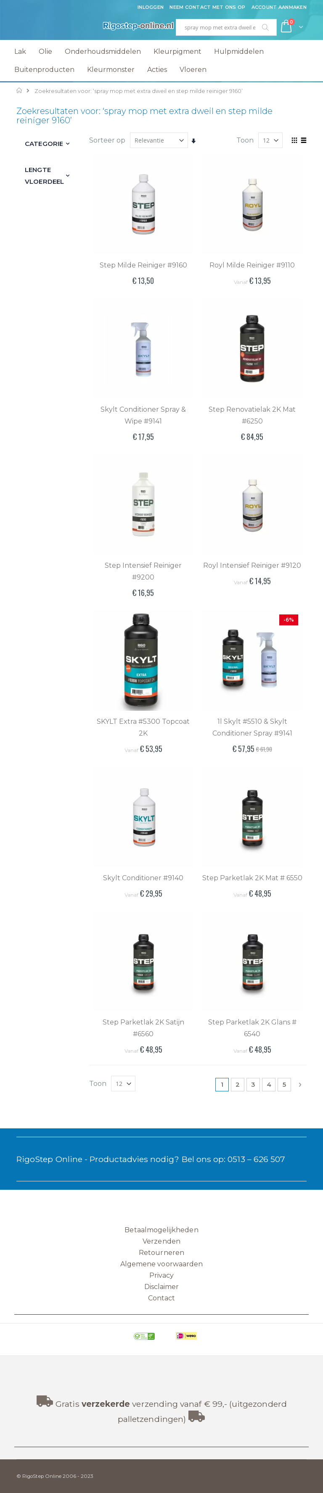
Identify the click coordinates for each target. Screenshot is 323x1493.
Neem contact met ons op (207, 7)
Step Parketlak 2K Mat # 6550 (252, 878)
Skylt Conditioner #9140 (143, 878)
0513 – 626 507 (256, 1159)
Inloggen (151, 7)
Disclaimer (161, 1287)
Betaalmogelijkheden (161, 1230)
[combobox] (226, 27)
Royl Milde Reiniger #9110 (252, 265)
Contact (161, 1298)
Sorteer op (107, 140)
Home (19, 90)
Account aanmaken (279, 7)
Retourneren (161, 1253)
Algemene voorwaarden (161, 1264)
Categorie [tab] (44, 144)
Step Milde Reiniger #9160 (143, 265)
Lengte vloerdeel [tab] (44, 175)
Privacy (161, 1275)
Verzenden (161, 1241)
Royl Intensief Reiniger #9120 (252, 565)
